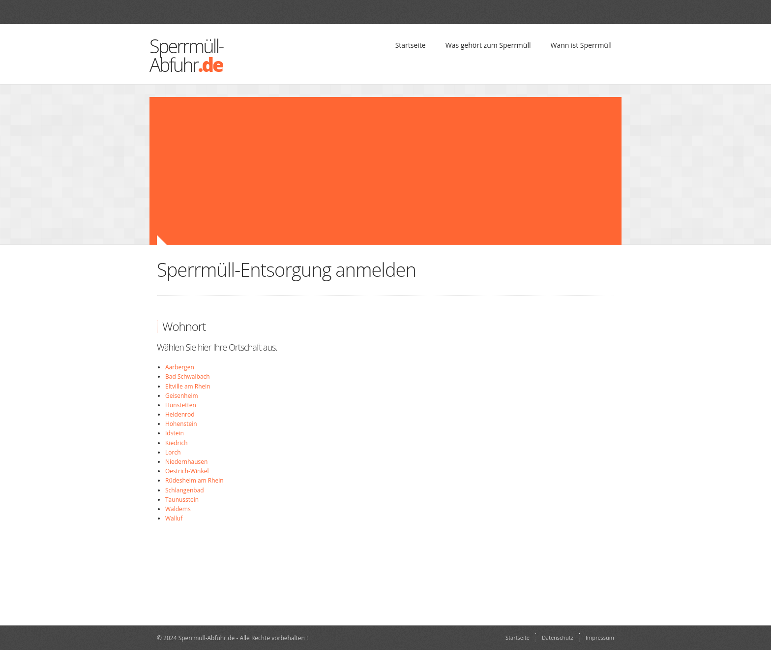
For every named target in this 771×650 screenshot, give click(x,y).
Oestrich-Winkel (187, 471)
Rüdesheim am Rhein (194, 480)
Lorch (173, 452)
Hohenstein (181, 424)
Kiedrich (176, 443)
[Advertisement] (326, 171)
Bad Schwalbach (187, 376)
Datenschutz (557, 637)
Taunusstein (182, 499)
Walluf (173, 518)
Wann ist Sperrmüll (581, 45)
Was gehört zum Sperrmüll (488, 45)
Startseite (410, 45)
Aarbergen (179, 367)
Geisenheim (181, 395)
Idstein (174, 433)
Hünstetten (180, 405)
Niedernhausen (186, 461)
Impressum (600, 637)
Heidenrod (180, 414)
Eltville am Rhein (187, 386)
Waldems (178, 509)
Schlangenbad (184, 490)
